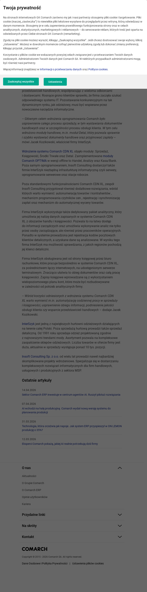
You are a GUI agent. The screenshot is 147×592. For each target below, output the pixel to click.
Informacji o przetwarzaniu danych (61, 69)
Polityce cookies (98, 69)
